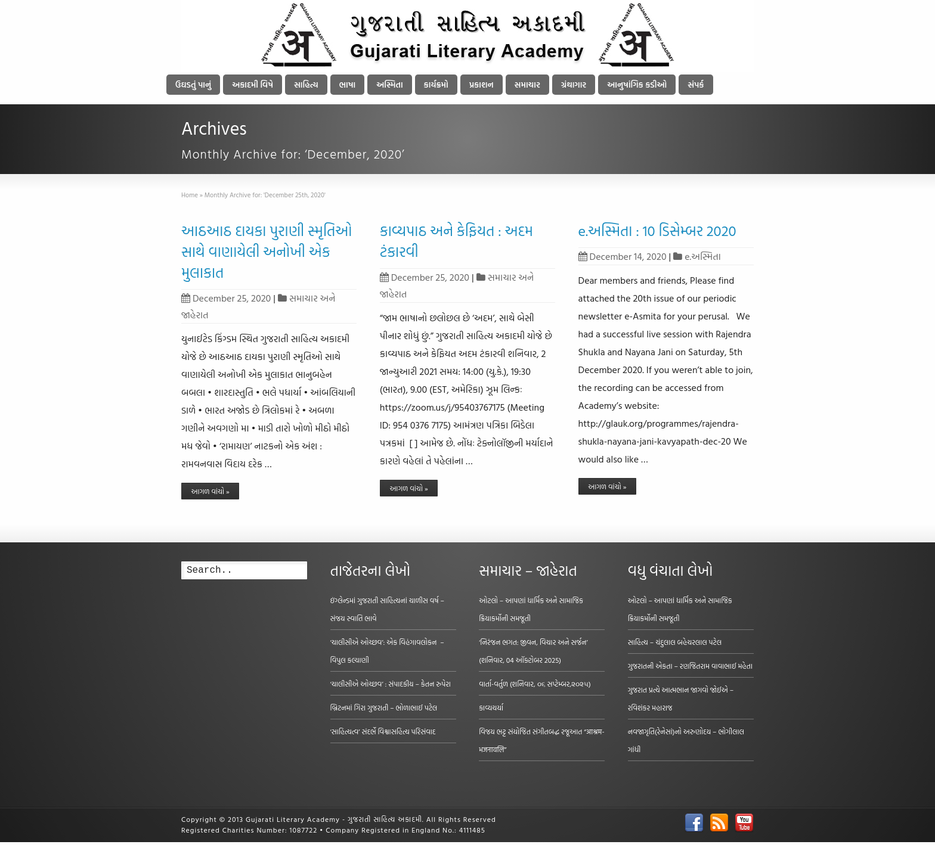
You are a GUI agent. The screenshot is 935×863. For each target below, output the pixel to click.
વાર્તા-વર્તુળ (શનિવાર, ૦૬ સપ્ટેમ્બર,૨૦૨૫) (535, 683)
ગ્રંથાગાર (573, 84)
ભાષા (347, 84)
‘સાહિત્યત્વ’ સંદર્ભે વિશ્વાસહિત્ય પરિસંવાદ (383, 731)
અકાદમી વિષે (252, 84)
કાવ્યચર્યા (491, 707)
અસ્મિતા (389, 84)
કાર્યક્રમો (436, 84)
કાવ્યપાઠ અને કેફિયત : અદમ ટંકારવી (456, 241)
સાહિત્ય (306, 84)
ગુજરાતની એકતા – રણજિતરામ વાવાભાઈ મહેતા (690, 665)
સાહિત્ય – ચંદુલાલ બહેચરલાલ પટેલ (675, 642)
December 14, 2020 (622, 256)
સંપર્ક (696, 84)
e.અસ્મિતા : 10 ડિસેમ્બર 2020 (657, 230)
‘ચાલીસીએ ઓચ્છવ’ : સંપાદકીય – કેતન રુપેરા (390, 683)
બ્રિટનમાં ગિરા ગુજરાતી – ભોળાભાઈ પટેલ (384, 707)
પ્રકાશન (481, 84)
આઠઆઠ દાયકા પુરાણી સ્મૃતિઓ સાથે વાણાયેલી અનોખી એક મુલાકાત (266, 251)
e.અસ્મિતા (703, 256)
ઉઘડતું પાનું (193, 84)
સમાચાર (527, 84)
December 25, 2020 (226, 298)
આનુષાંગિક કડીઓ (637, 84)
